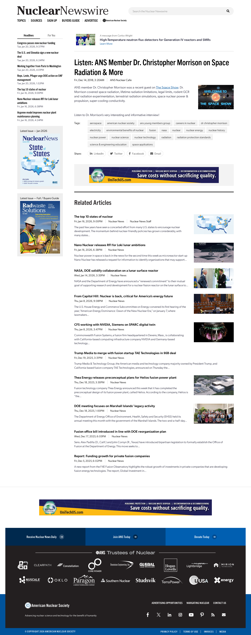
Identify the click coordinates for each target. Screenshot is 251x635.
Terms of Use (190, 631)
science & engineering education (108, 144)
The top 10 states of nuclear (31, 89)
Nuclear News (116, 221)
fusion (152, 130)
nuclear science (120, 137)
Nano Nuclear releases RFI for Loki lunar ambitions (109, 245)
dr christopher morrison (214, 123)
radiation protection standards (194, 137)
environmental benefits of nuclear (125, 130)
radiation (166, 137)
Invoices (209, 631)
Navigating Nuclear (198, 602)
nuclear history (217, 130)
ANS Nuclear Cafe (121, 80)
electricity (95, 130)
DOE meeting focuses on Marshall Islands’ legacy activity (114, 406)
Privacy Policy (169, 631)
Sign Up (52, 20)
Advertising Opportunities (167, 602)
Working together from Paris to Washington (39, 66)
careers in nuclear (185, 123)
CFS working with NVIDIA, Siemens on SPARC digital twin (114, 324)
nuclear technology (145, 137)
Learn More (106, 43)
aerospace (95, 123)
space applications (142, 144)
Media (222, 631)
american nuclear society (120, 123)
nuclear (176, 130)
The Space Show (167, 87)
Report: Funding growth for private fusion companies (112, 456)
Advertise (91, 20)
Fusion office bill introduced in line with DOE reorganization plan (120, 431)
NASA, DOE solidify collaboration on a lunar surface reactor (116, 270)
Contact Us (219, 602)
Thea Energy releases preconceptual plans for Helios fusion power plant (125, 377)
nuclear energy (194, 130)
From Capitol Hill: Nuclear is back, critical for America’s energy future (123, 296)
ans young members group (155, 123)
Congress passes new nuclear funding (36, 43)
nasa (164, 130)
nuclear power (98, 137)
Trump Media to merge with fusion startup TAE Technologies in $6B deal (125, 353)
